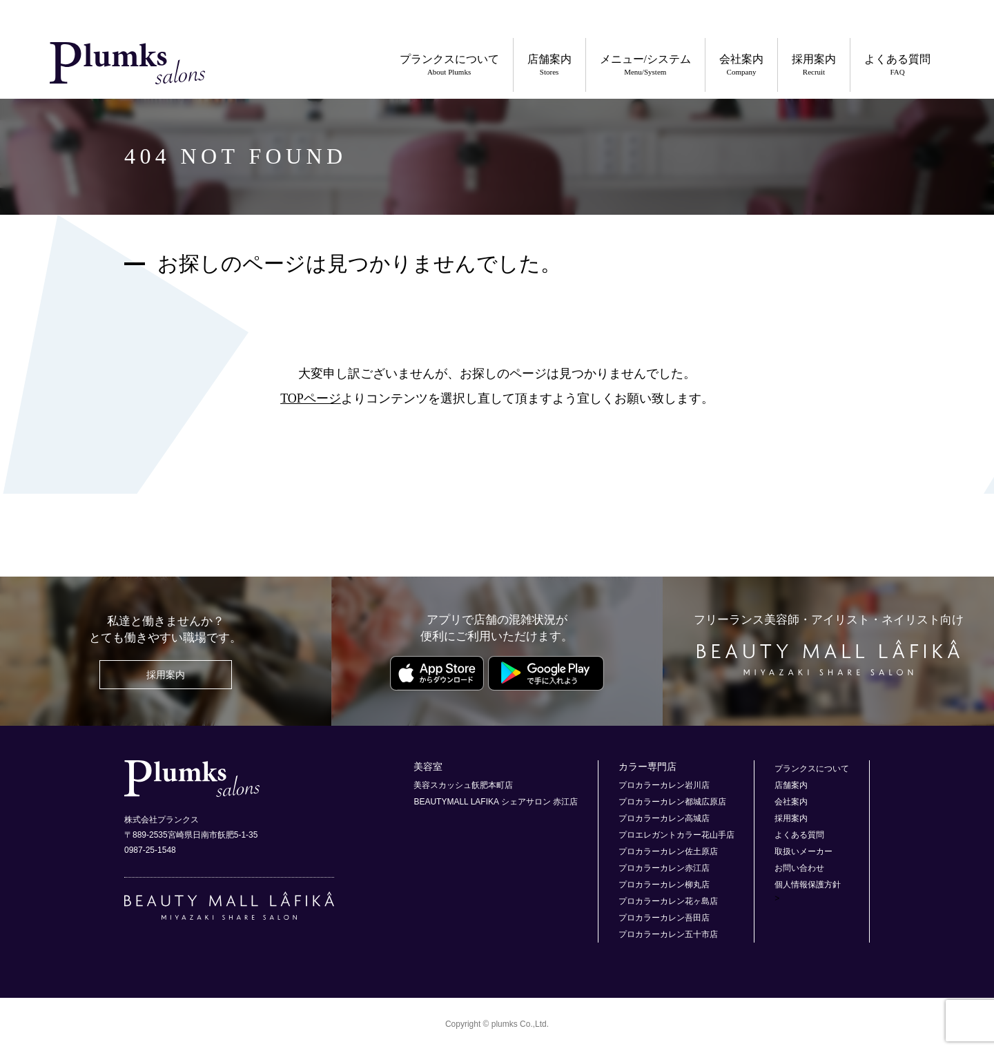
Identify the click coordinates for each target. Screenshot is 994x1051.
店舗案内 (549, 65)
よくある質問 (897, 65)
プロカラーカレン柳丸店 (664, 884)
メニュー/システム (645, 65)
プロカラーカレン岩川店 (664, 785)
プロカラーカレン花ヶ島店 (668, 901)
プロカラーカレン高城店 (664, 818)
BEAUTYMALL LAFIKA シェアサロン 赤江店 (495, 802)
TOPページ (310, 398)
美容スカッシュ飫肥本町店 (463, 785)
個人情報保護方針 (807, 884)
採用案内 (814, 65)
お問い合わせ (799, 868)
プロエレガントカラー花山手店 (676, 835)
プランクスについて (449, 65)
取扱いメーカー (803, 851)
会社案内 (741, 65)
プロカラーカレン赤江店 (664, 868)
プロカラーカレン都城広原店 (672, 802)
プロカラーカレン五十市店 (668, 934)
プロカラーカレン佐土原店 (668, 851)
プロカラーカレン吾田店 (664, 918)
